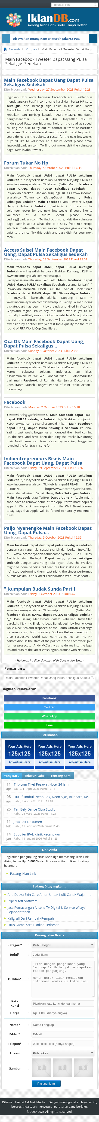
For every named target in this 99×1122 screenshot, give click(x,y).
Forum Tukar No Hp (26, 163)
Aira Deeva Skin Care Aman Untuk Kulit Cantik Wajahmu (49, 894)
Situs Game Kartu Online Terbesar (33, 925)
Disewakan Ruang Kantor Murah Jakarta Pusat (47, 39)
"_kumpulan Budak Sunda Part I (39, 589)
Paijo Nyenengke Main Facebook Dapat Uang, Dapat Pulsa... (48, 530)
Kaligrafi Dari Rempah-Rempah (30, 918)
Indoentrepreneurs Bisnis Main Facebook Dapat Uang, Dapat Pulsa (43, 460)
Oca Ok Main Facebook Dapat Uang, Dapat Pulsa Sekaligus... (44, 343)
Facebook (14, 402)
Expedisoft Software (22, 901)
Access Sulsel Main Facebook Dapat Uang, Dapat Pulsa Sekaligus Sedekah (46, 252)
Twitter (49, 707)
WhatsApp (49, 716)
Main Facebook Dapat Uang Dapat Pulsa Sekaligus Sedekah (48, 82)
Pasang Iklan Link (23, 873)
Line (49, 725)
